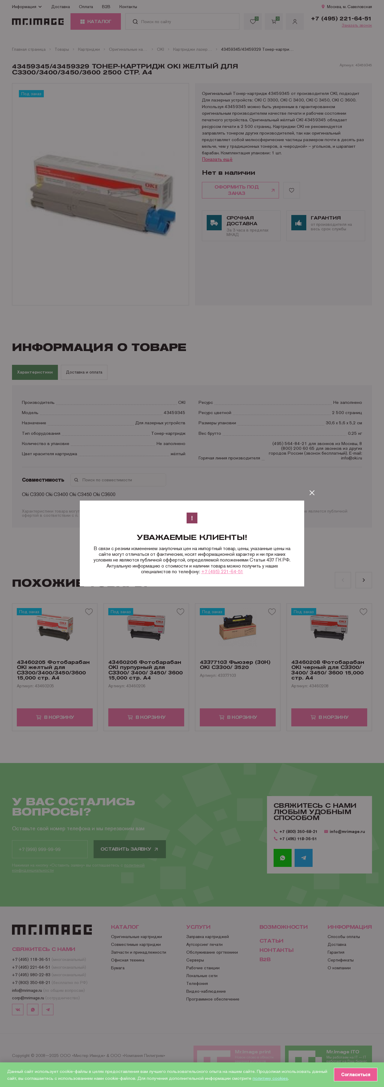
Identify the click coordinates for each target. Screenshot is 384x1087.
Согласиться (354, 1074)
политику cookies (286, 1078)
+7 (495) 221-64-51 (222, 571)
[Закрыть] (312, 493)
